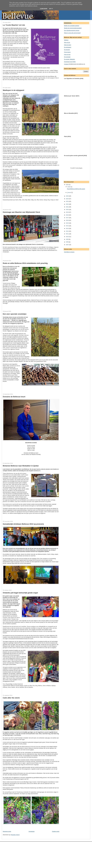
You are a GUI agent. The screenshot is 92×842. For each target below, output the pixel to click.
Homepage (31, 831)
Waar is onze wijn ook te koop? (72, 33)
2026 (67, 184)
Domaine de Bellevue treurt (14, 397)
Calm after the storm (11, 698)
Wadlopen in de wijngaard (13, 90)
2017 (67, 217)
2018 (67, 215)
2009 (67, 239)
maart (69, 186)
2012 (67, 231)
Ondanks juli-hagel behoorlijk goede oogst (20, 593)
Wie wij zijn (67, 42)
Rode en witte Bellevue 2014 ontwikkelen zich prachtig (25, 263)
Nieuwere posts (7, 831)
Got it (51, 8)
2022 (67, 204)
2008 (67, 242)
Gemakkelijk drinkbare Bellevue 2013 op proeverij (23, 524)
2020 (67, 209)
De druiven (67, 49)
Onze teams (67, 52)
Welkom (66, 40)
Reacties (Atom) (15, 834)
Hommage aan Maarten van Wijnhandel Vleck (21, 212)
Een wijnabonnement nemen (71, 30)
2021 (67, 207)
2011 (67, 234)
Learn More (43, 8)
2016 (67, 220)
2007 (67, 244)
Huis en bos (67, 54)
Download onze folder (70, 61)
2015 (67, 223)
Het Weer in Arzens (69, 252)
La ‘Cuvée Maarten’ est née (14, 25)
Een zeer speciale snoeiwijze (14, 314)
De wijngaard (67, 47)
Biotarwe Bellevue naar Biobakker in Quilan (21, 466)
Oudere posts (55, 831)
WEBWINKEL (68, 23)
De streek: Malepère (69, 59)
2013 (67, 228)
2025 (67, 196)
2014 (67, 225)
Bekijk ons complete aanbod (71, 25)
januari (69, 192)
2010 (67, 236)
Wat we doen (67, 45)
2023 (67, 201)
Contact (66, 64)
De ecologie (67, 57)
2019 (67, 212)
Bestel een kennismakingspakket (73, 28)
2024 (67, 198)
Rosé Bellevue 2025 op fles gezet (76, 189)
